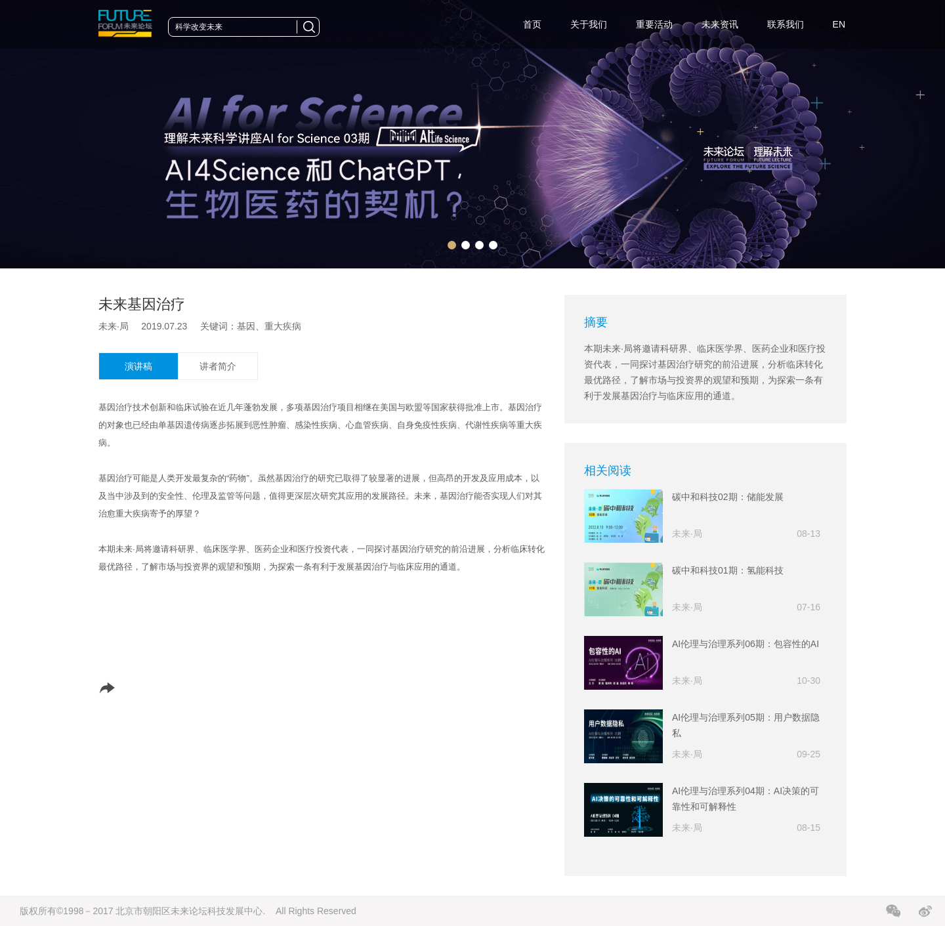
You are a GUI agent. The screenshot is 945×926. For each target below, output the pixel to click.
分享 (122, 688)
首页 (532, 24)
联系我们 (785, 24)
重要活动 (654, 24)
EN (839, 24)
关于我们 (588, 24)
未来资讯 (720, 24)
